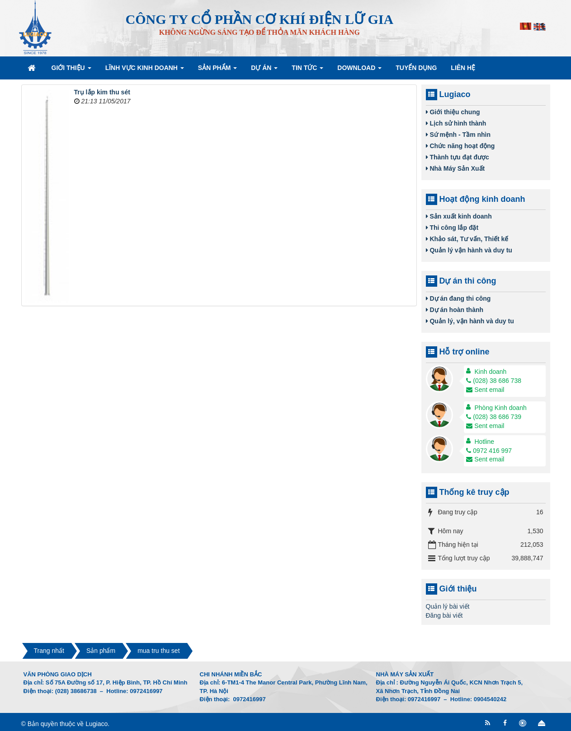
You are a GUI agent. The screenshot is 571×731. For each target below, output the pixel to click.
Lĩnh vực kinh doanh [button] (144, 70)
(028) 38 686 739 (493, 416)
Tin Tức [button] (307, 70)
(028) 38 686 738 (493, 380)
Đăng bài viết (444, 615)
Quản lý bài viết (448, 606)
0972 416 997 (489, 450)
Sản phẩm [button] (217, 70)
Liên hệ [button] (463, 67)
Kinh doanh (491, 371)
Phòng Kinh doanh (501, 407)
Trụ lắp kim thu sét (102, 92)
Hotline (485, 441)
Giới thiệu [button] (71, 70)
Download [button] (359, 70)
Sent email (485, 389)
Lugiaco (96, 723)
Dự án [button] (264, 70)
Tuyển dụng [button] (416, 67)
